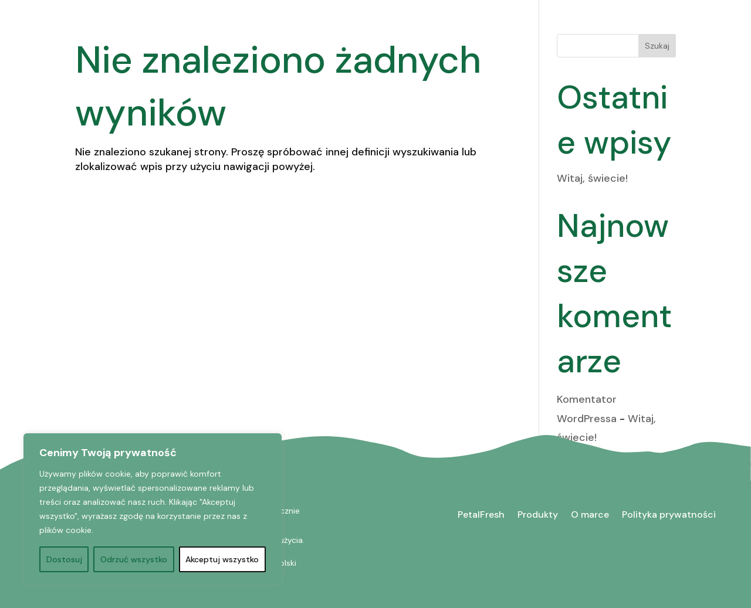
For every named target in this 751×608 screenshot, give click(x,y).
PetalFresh (481, 514)
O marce (590, 514)
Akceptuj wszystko (222, 559)
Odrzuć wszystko (133, 559)
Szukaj (657, 45)
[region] (152, 509)
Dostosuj (64, 559)
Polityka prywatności (669, 514)
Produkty (537, 514)
